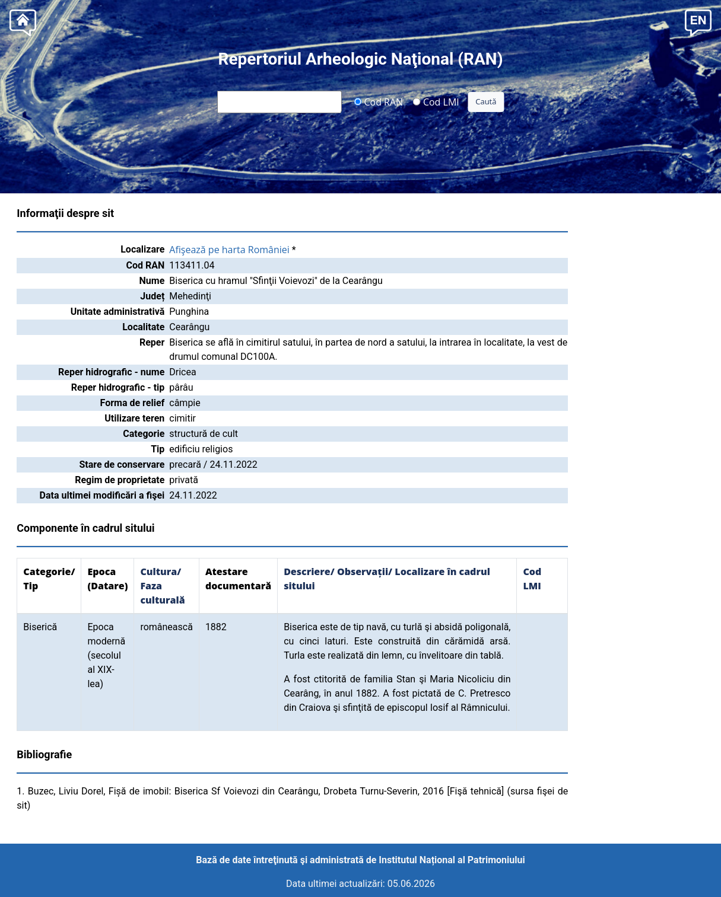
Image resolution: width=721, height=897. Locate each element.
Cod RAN (378, 101)
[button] (698, 21)
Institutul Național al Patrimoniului (452, 860)
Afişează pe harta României (229, 249)
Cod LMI (436, 101)
